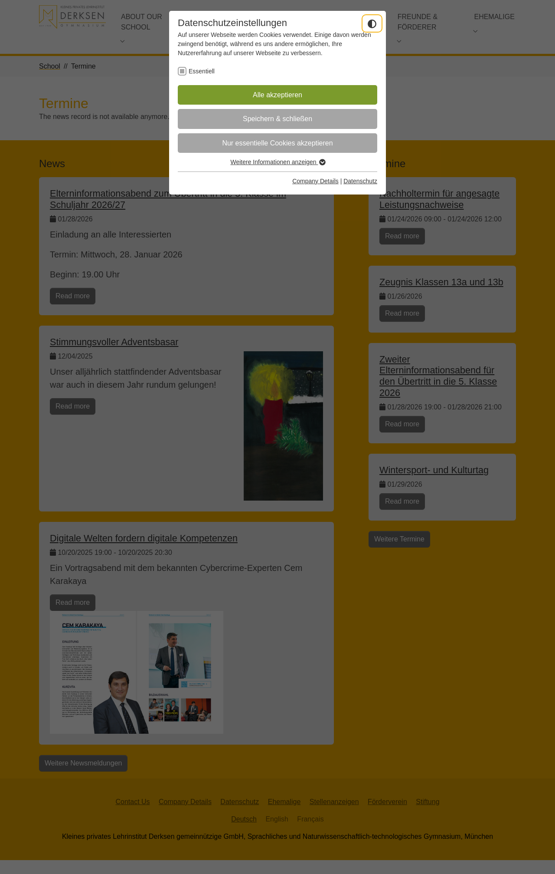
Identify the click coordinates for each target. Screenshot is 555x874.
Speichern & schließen (277, 118)
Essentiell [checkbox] (202, 71)
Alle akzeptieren (277, 95)
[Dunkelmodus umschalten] (372, 23)
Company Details (315, 181)
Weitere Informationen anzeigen (277, 161)
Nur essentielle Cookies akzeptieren (277, 143)
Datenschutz (360, 181)
